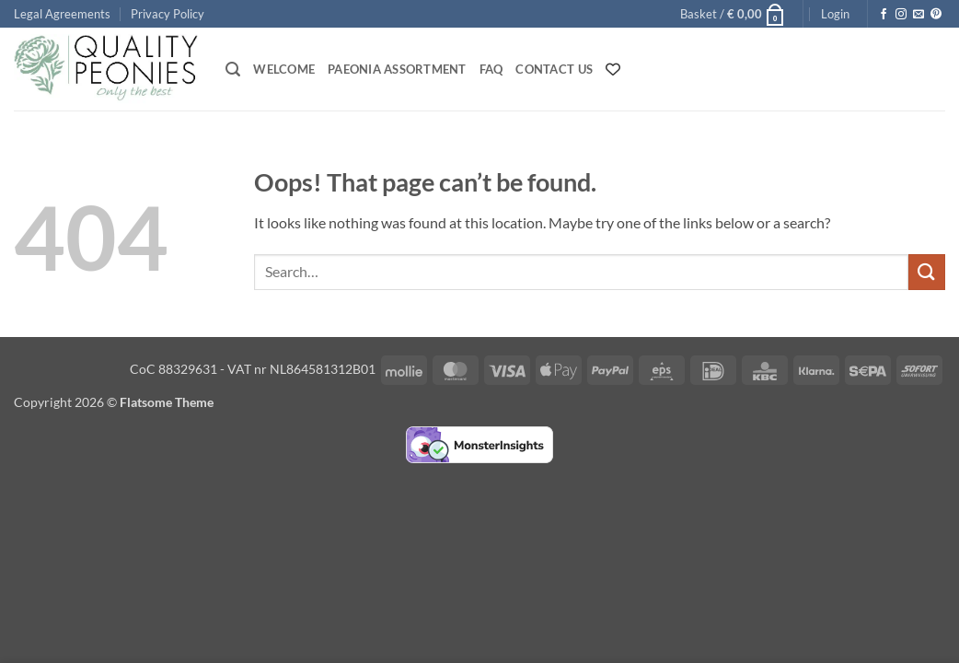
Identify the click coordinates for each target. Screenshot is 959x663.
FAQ (491, 69)
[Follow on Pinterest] (936, 14)
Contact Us (554, 69)
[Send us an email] (918, 14)
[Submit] (926, 272)
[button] (733, 14)
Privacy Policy (167, 13)
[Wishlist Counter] (613, 69)
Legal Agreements (62, 13)
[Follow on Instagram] (901, 14)
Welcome (284, 69)
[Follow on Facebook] (883, 14)
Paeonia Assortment (397, 69)
